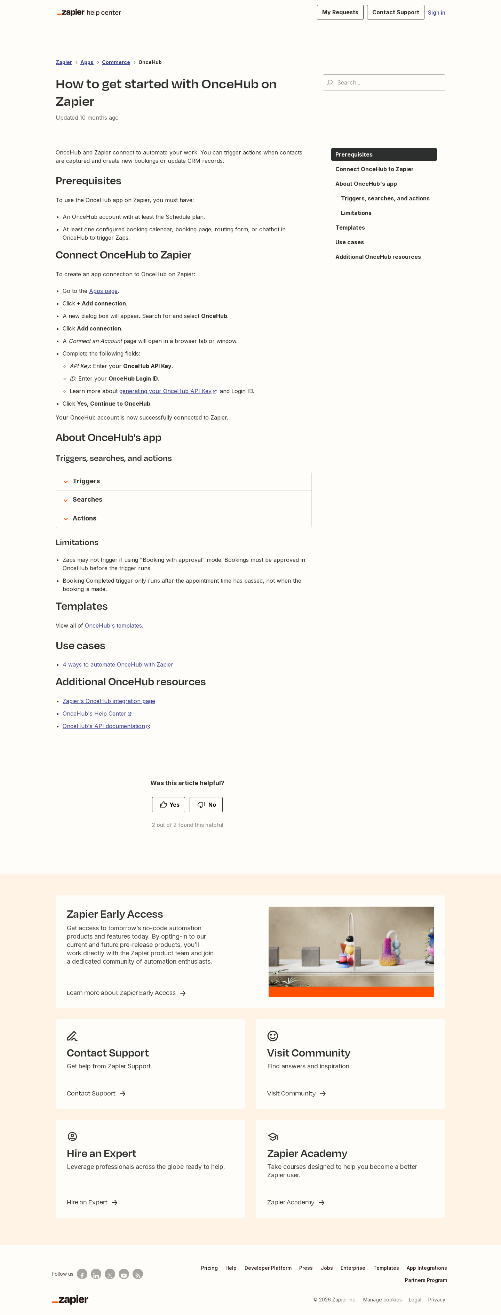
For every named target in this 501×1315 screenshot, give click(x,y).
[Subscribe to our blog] (138, 1274)
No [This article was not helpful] (212, 804)
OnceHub (150, 62)
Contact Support (92, 1093)
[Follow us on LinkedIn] (96, 1274)
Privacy (436, 1299)
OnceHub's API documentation (104, 726)
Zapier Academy (291, 1201)
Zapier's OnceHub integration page (109, 701)
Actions (84, 518)
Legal (415, 1299)
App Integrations (427, 1268)
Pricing (209, 1268)
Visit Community (292, 1093)
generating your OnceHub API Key (165, 391)
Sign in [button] (436, 12)
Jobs (327, 1268)
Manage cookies (382, 1299)
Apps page (103, 290)
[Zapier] (70, 1300)
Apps (87, 62)
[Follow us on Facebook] (82, 1274)
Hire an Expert (88, 1201)
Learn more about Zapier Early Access (122, 992)
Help (231, 1268)
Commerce (116, 62)
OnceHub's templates (113, 625)
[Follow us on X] (110, 1274)
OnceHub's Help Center (94, 713)
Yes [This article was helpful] (174, 804)
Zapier (64, 62)
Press (306, 1268)
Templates (386, 1268)
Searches (87, 499)
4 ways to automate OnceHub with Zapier (118, 664)
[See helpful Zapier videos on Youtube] (124, 1274)
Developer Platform (268, 1268)
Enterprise (353, 1268)
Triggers (86, 481)
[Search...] (384, 82)
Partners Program (426, 1280)
